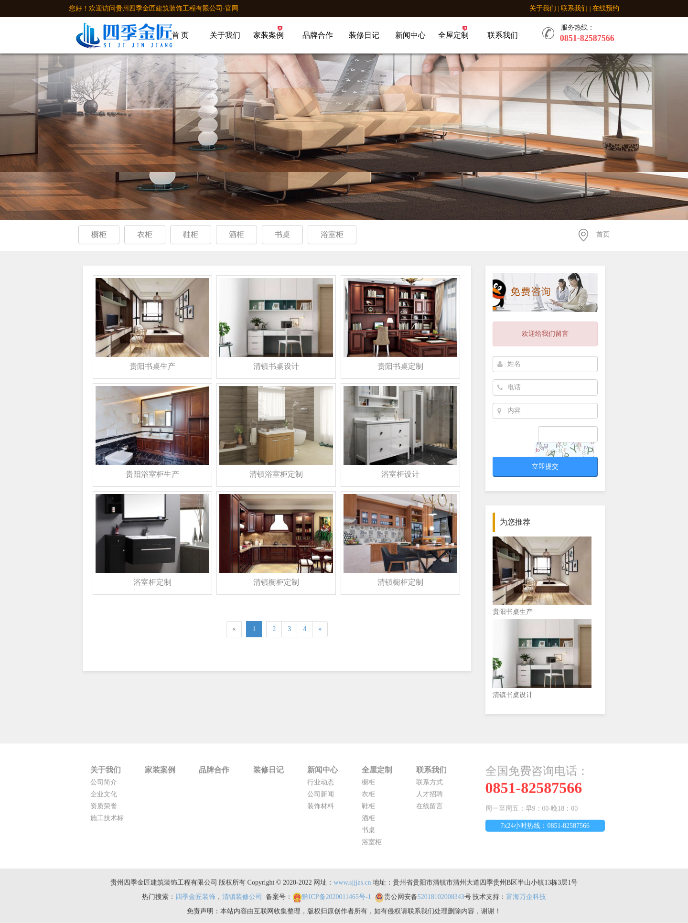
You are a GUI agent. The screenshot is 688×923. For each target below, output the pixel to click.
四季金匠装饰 (195, 900)
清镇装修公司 (242, 900)
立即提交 (545, 466)
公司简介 (103, 785)
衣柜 (368, 797)
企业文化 (103, 797)
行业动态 (320, 785)
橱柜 (368, 785)
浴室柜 (372, 845)
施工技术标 (107, 821)
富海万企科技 (526, 900)
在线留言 (429, 809)
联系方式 (429, 785)
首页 (603, 235)
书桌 (368, 833)
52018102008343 (441, 900)
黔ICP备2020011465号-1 (336, 900)
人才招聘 (429, 797)
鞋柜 (368, 809)
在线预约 (605, 8)
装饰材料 (320, 809)
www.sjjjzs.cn (352, 886)
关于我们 (542, 8)
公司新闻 (320, 797)
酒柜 (368, 821)
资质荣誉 (103, 809)
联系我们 (574, 8)
